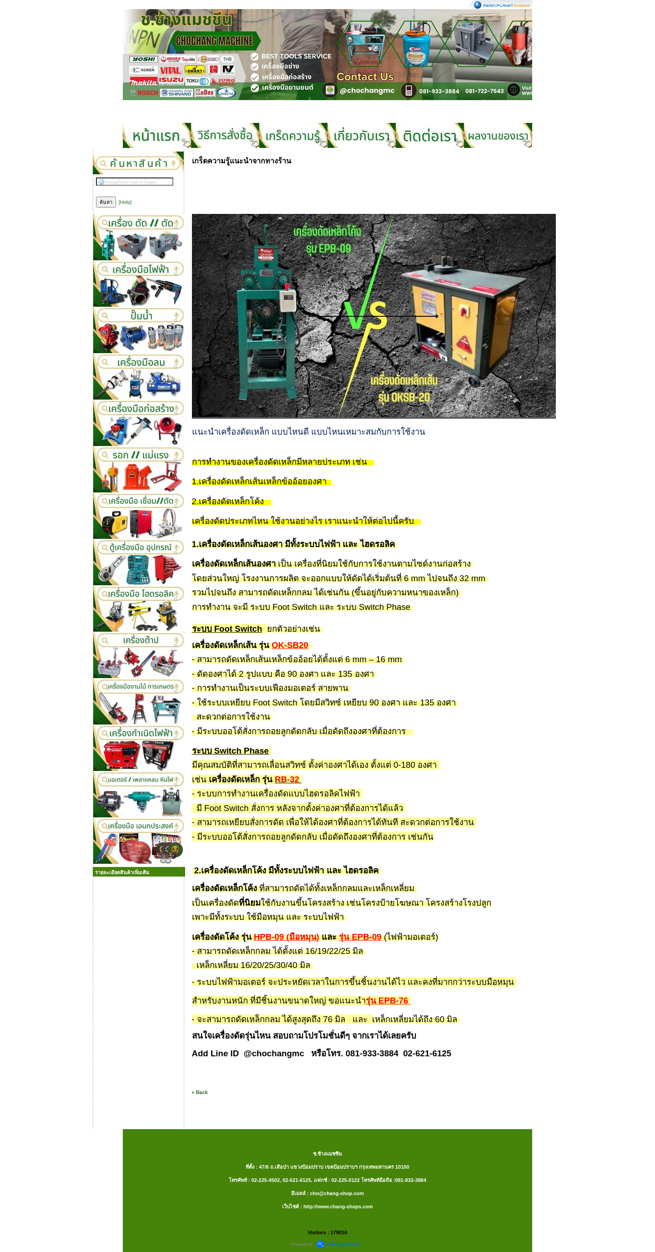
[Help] (125, 202)
